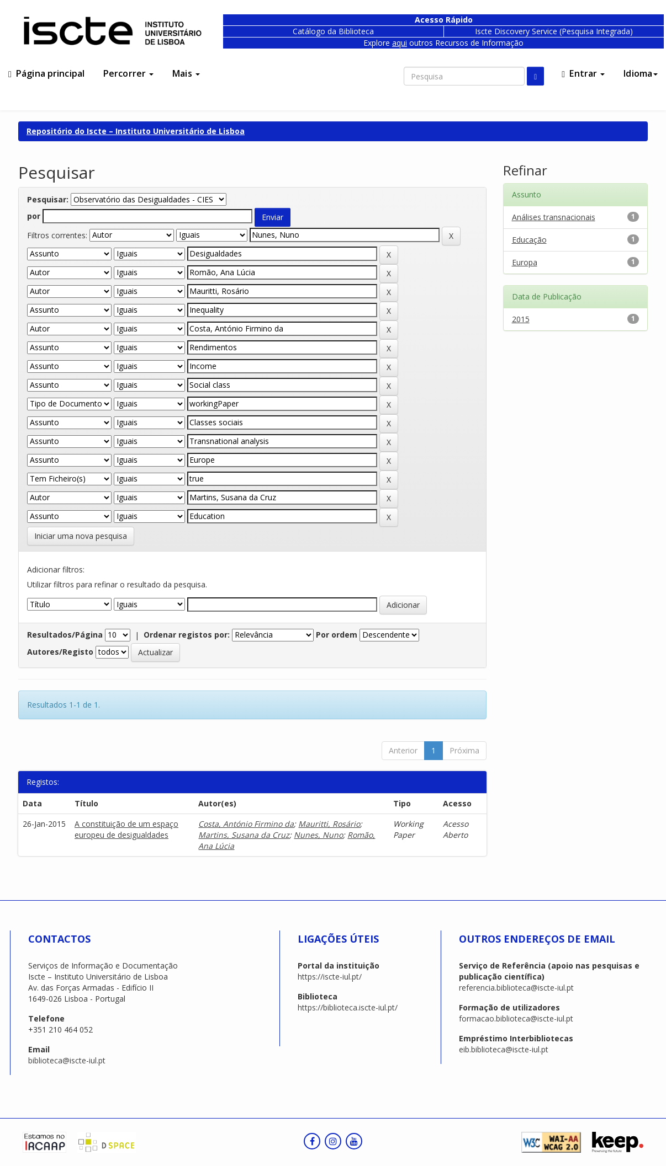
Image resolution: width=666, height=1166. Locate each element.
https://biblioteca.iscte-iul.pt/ (348, 1007)
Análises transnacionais (553, 217)
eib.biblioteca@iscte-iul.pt (503, 1049)
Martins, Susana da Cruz (243, 835)
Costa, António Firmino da (246, 824)
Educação (529, 239)
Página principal (46, 73)
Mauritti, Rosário (329, 824)
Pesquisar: (47, 199)
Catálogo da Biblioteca (333, 31)
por (33, 216)
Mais (186, 73)
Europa (524, 262)
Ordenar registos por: (187, 634)
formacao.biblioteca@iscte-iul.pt (516, 1018)
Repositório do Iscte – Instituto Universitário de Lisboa (136, 131)
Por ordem (336, 634)
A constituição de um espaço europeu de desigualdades (126, 829)
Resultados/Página (65, 634)
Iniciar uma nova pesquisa (80, 536)
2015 (521, 319)
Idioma (640, 73)
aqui (399, 43)
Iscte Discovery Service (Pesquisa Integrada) (554, 31)
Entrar (583, 73)
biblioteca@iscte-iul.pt (66, 1060)
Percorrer (128, 73)
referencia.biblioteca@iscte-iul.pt (516, 987)
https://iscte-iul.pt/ (330, 976)
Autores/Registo (60, 651)
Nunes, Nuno (318, 835)
